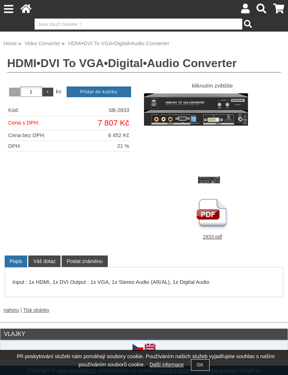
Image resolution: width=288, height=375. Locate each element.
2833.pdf (212, 237)
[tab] (16, 261)
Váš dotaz (44, 261)
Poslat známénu (84, 261)
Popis (16, 261)
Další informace (167, 364)
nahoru (11, 310)
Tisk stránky (36, 310)
